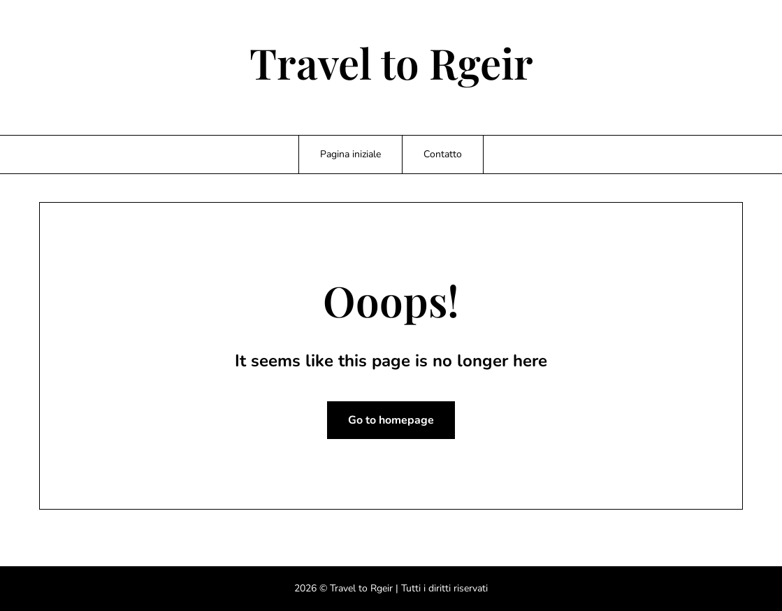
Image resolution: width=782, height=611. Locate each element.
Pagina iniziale (350, 154)
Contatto (442, 154)
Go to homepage (391, 420)
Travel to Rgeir (391, 62)
